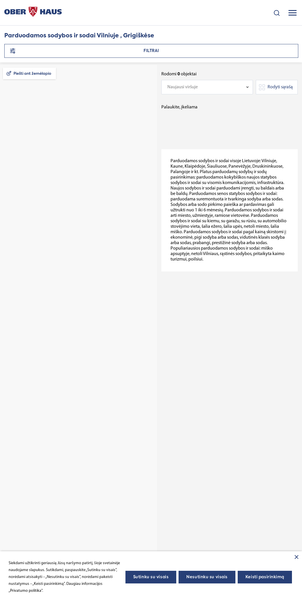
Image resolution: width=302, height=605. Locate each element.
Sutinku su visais (151, 577)
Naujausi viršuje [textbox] (182, 87)
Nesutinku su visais (207, 577)
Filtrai (151, 51)
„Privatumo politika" (25, 591)
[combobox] (207, 87)
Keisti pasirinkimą (264, 577)
